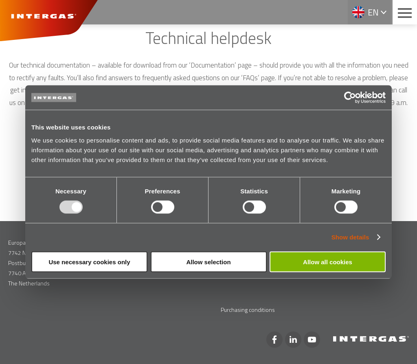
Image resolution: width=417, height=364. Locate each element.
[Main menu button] (405, 12)
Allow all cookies (327, 261)
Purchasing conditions (248, 309)
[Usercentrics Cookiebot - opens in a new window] (350, 98)
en (373, 12)
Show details (350, 237)
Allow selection (208, 261)
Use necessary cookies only (89, 261)
